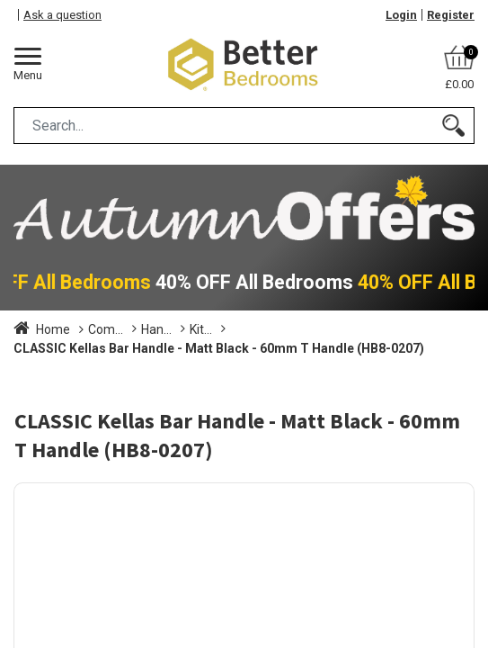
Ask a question (62, 15)
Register (451, 15)
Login (401, 15)
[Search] (453, 125)
